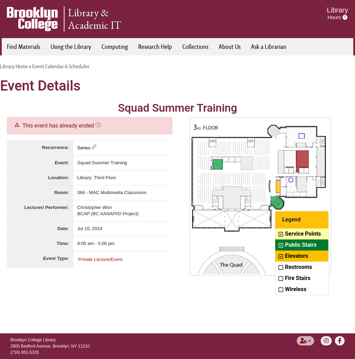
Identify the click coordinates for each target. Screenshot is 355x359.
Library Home (14, 66)
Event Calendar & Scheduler (60, 66)
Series (86, 147)
